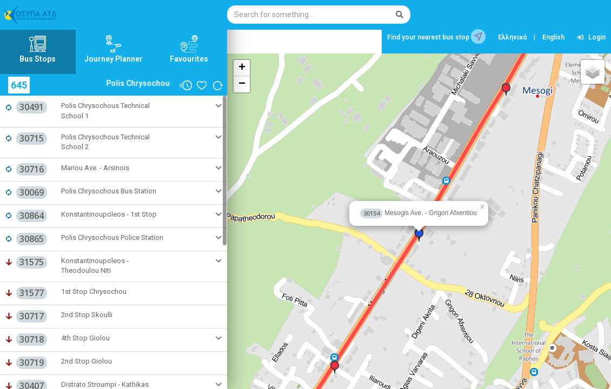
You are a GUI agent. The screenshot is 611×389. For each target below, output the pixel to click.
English (553, 37)
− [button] (241, 84)
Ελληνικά (512, 37)
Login (591, 37)
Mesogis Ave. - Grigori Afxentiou (418, 213)
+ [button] (241, 68)
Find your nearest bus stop (436, 36)
